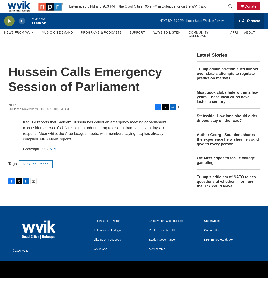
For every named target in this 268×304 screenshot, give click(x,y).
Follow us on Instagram (109, 256)
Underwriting (212, 247)
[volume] (22, 30)
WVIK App (100, 275)
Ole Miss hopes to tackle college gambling (226, 182)
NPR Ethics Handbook (218, 266)
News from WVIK (19, 42)
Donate (253, 11)
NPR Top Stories (35, 177)
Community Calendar (199, 43)
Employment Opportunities (166, 247)
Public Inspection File (163, 256)
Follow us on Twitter (107, 247)
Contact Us (211, 256)
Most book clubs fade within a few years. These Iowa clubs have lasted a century (227, 119)
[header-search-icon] (232, 11)
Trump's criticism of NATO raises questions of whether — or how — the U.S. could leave (227, 203)
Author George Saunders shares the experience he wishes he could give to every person (228, 161)
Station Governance (162, 266)
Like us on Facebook (107, 266)
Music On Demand (57, 42)
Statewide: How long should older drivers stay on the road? (227, 140)
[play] (9, 30)
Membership (157, 275)
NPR (54, 163)
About (249, 42)
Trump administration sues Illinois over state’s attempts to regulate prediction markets (227, 95)
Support (137, 42)
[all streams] (249, 30)
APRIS (234, 43)
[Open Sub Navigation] (7, 48)
